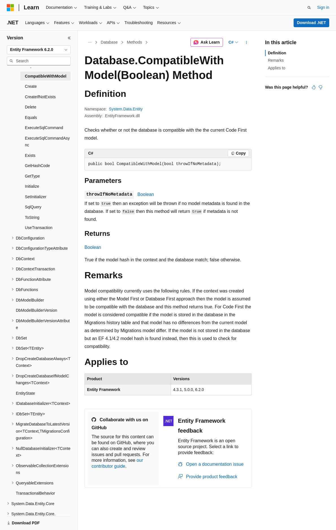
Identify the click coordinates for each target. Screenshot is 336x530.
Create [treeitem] (31, 86)
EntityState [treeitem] (25, 393)
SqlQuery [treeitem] (33, 207)
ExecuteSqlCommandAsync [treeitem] (47, 142)
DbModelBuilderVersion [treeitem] (36, 310)
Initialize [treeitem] (32, 186)
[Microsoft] (10, 7)
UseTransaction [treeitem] (39, 227)
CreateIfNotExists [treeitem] (40, 97)
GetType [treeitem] (32, 176)
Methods (134, 42)
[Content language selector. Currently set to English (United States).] (34, 519)
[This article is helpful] (313, 87)
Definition (277, 53)
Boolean (145, 194)
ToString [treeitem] (32, 217)
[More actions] (247, 42)
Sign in (323, 7)
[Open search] (309, 8)
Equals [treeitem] (31, 117)
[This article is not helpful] (320, 87)
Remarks (276, 60)
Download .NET (311, 22)
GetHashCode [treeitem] (37, 165)
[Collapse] (69, 38)
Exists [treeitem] (30, 155)
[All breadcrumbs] (89, 42)
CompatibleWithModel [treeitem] (45, 76)
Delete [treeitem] (30, 107)
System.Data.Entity (126, 109)
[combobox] (39, 49)
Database (109, 42)
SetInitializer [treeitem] (35, 197)
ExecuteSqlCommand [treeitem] (44, 127)
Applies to (276, 68)
